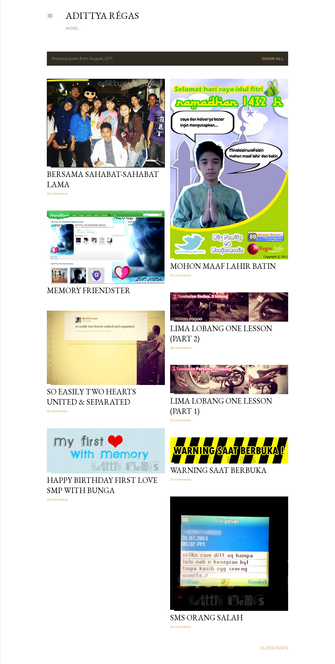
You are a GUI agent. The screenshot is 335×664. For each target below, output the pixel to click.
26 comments (57, 499)
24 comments (180, 479)
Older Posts (274, 648)
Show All (272, 58)
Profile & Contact (101, 28)
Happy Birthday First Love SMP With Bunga (102, 485)
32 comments (180, 275)
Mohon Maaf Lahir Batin (223, 266)
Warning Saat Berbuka (218, 470)
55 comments (57, 411)
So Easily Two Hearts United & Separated (91, 397)
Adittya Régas (102, 15)
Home (72, 28)
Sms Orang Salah (206, 617)
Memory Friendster (88, 290)
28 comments (180, 348)
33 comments (57, 194)
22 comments (180, 627)
